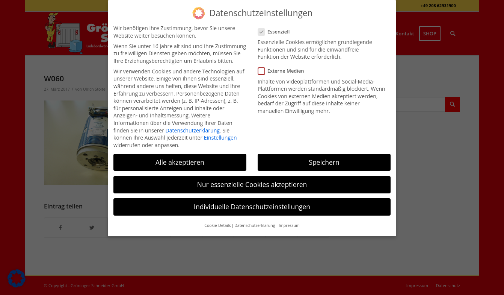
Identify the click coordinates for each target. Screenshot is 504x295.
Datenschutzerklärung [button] (254, 225)
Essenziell (277, 31)
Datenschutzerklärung (193, 130)
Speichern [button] (324, 162)
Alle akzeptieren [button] (179, 162)
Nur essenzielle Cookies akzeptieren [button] (252, 184)
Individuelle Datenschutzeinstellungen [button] (252, 206)
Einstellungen (220, 137)
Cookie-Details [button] (217, 225)
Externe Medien (284, 71)
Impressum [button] (289, 225)
